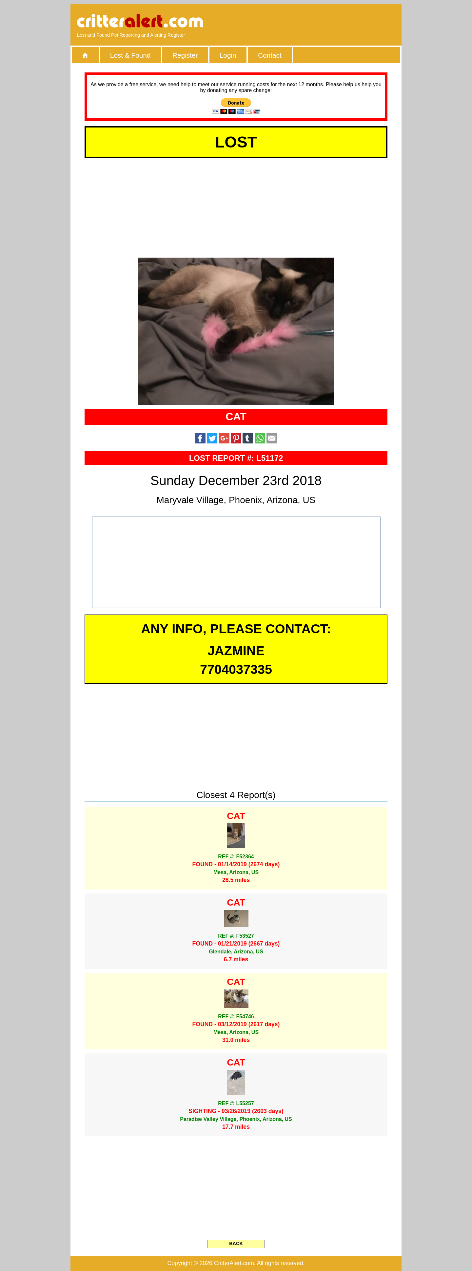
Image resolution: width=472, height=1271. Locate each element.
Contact (270, 55)
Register (185, 55)
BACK (236, 1243)
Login (228, 55)
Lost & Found (130, 55)
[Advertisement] (319, 21)
